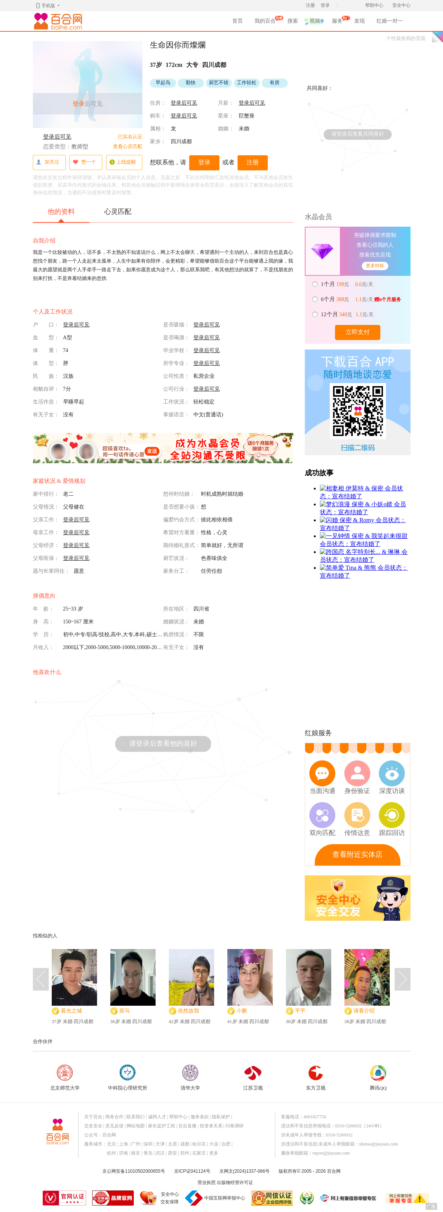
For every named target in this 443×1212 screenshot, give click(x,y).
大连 (213, 1144)
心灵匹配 (117, 211)
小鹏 (241, 1011)
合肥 (225, 1144)
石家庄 (199, 1153)
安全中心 (401, 5)
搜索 (292, 21)
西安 (172, 1153)
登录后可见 (57, 137)
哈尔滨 (199, 1144)
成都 (184, 1144)
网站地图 (136, 1126)
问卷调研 (234, 1126)
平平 (300, 1011)
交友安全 (93, 1126)
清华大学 (190, 1078)
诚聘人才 (157, 1116)
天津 (160, 1144)
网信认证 (272, 1198)
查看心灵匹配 (127, 146)
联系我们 (136, 1116)
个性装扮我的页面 (406, 38)
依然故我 (188, 1011)
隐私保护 (221, 1116)
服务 (337, 22)
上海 (123, 1144)
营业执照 (207, 1182)
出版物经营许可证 (235, 1182)
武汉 (160, 1153)
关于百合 (93, 1116)
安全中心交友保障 (170, 1198)
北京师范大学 (65, 1078)
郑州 (184, 1153)
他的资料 (61, 215)
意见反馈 (114, 1126)
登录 (325, 5)
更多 (213, 1153)
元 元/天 (347, 284)
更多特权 (375, 265)
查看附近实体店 (357, 854)
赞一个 (84, 162)
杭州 (111, 1153)
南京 (135, 1153)
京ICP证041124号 (192, 1171)
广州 (135, 1144)
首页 (237, 21)
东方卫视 (316, 1078)
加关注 (47, 162)
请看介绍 (364, 1011)
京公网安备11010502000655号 (133, 1171)
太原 (172, 1144)
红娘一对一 (390, 21)
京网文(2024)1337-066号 (244, 1171)
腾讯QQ (378, 1078)
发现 (359, 21)
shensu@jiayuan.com (378, 1144)
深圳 (148, 1144)
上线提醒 (122, 162)
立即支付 (358, 332)
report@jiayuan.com (331, 1153)
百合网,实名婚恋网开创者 (59, 21)
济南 (123, 1153)
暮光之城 (71, 1011)
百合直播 (187, 1126)
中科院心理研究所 (127, 1078)
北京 (111, 1144)
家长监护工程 (161, 1126)
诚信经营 (306, 1198)
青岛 (148, 1153)
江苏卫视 (253, 1078)
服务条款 (200, 1116)
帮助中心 (374, 5)
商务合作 (114, 1116)
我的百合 (265, 22)
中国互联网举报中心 (224, 1198)
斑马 (124, 1011)
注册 (310, 5)
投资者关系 (211, 1126)
